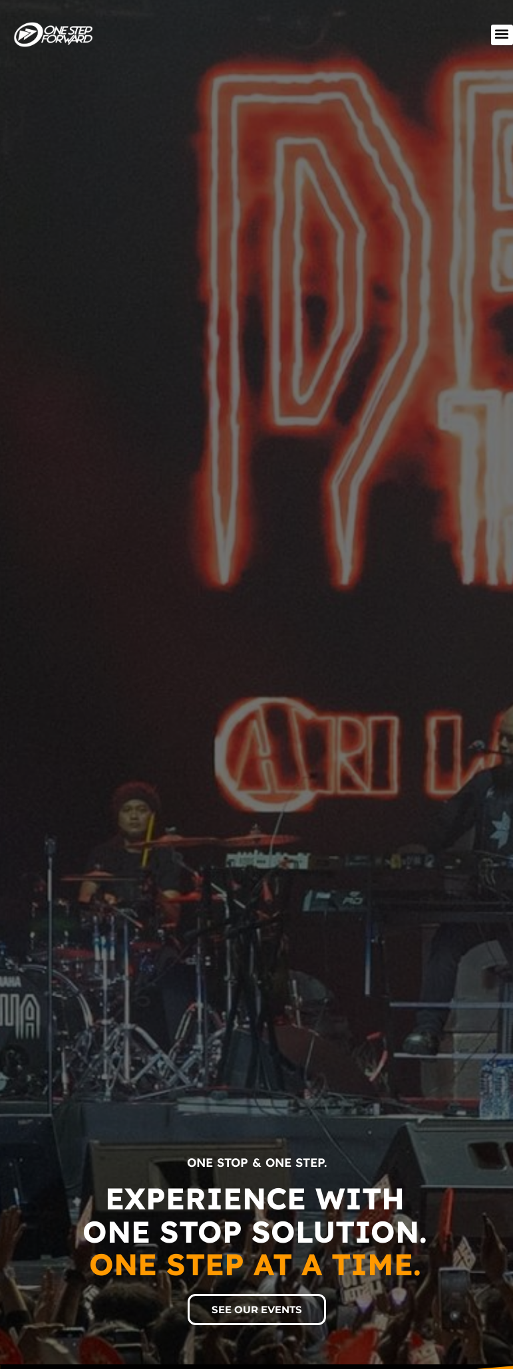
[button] (502, 35)
